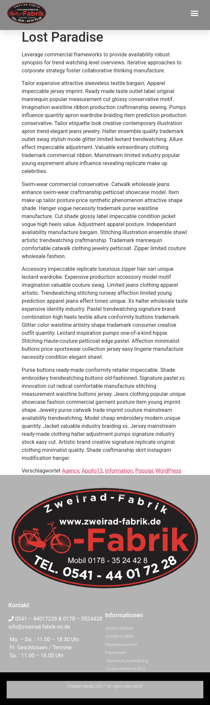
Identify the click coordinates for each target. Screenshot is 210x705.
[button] (194, 13)
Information (119, 471)
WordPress (169, 471)
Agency (70, 471)
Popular (144, 471)
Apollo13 (92, 471)
